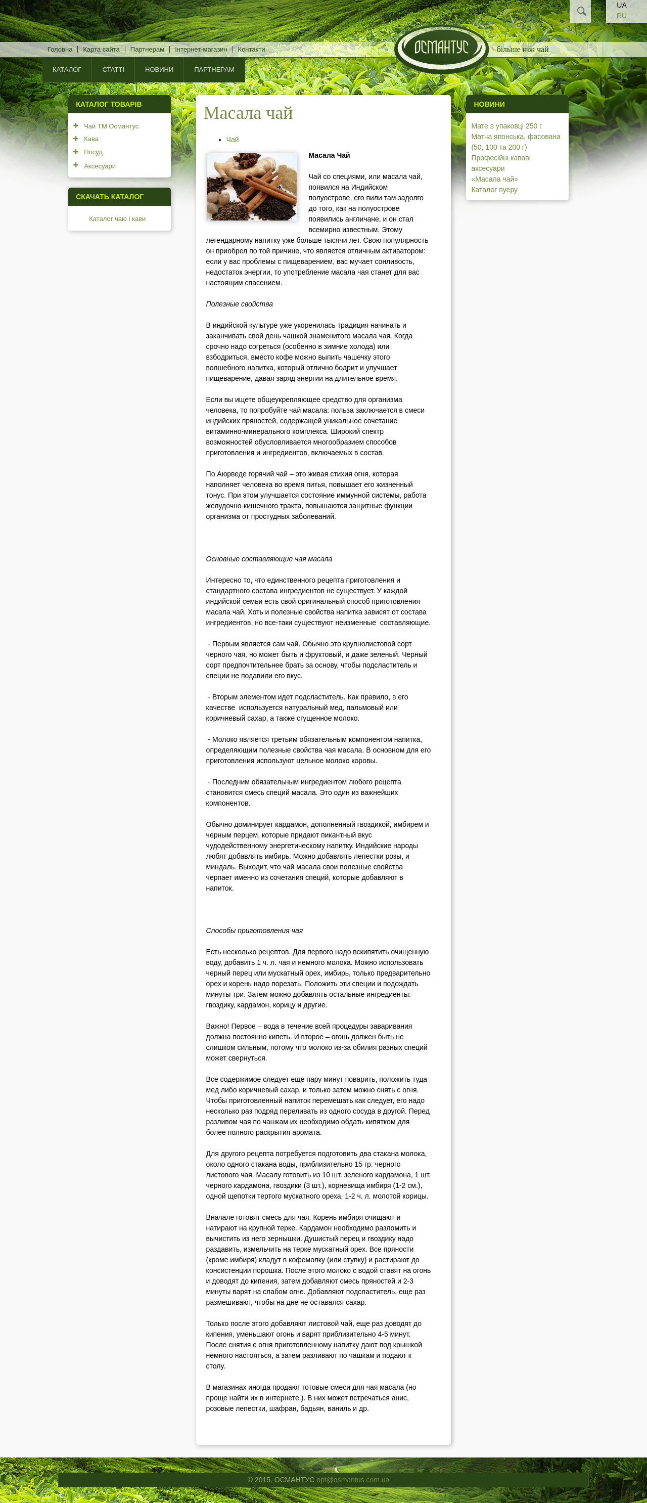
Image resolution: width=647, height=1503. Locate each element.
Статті (113, 69)
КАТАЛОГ (67, 69)
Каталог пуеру (494, 190)
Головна (60, 49)
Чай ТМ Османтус (111, 126)
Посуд (93, 152)
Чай (232, 140)
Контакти (251, 49)
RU (622, 16)
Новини (159, 69)
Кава (91, 139)
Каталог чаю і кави (117, 219)
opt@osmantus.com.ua (352, 1480)
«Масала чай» (494, 179)
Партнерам (147, 49)
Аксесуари (100, 166)
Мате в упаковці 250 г (506, 126)
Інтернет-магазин (201, 49)
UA (621, 5)
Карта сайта (101, 49)
